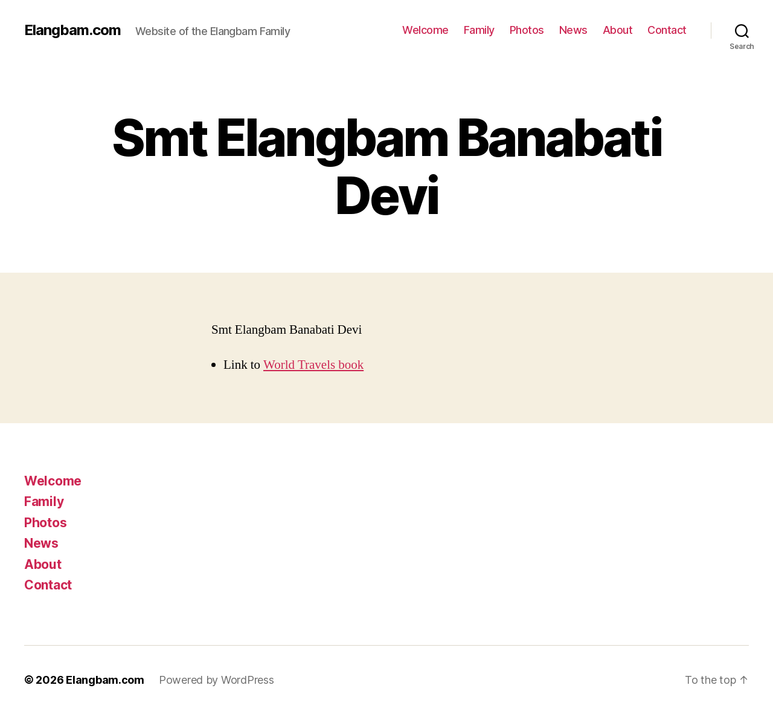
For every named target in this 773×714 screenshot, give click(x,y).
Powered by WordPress (216, 679)
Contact (667, 30)
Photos (527, 30)
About (618, 30)
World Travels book (313, 365)
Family (479, 30)
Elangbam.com (72, 30)
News (573, 30)
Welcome (425, 30)
